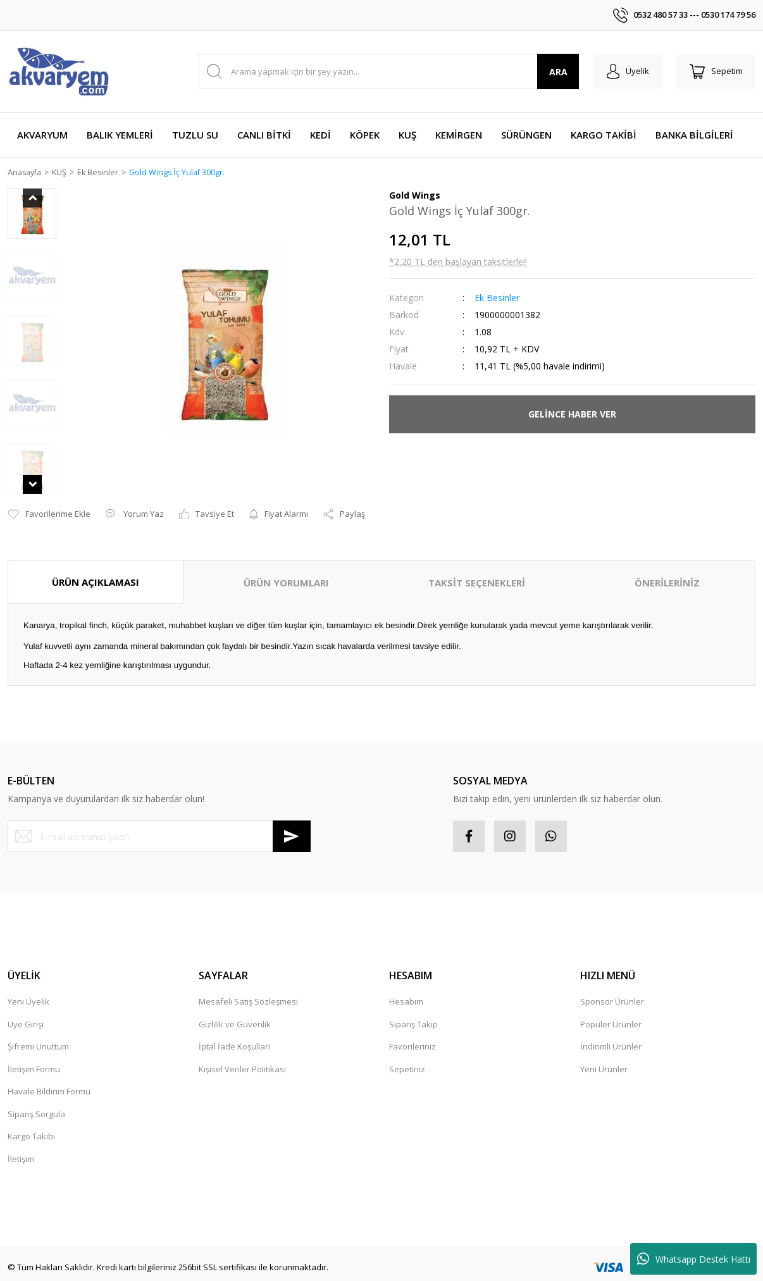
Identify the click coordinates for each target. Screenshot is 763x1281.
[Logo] (58, 71)
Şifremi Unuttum (38, 1030)
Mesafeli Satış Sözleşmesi (248, 985)
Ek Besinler (497, 298)
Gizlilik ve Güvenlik (235, 1007)
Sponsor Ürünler (612, 985)
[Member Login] (628, 71)
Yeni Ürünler (604, 1052)
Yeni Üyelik (28, 985)
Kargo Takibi (31, 1120)
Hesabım (406, 985)
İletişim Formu (34, 1052)
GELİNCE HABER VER (572, 415)
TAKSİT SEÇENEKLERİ (476, 566)
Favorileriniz (412, 1030)
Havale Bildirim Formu (49, 1075)
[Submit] (292, 820)
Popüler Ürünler (611, 1007)
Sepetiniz (407, 1052)
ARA (558, 72)
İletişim (21, 1142)
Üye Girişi (26, 1007)
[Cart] (716, 71)
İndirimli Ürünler (611, 1030)
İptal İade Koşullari (234, 1030)
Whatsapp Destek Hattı (693, 1259)
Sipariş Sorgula (36, 1097)
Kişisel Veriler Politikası (242, 1052)
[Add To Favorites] (49, 498)
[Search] (389, 71)
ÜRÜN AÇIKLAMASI (95, 565)
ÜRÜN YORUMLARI (286, 566)
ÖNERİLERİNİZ (667, 566)
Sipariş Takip (413, 1007)
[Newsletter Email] (159, 820)
